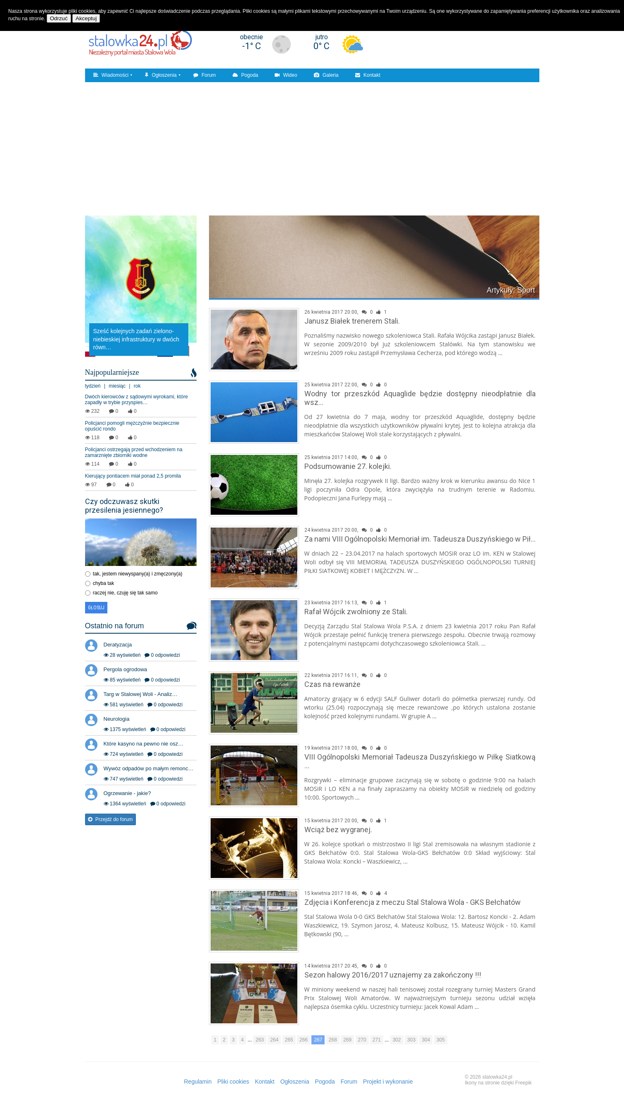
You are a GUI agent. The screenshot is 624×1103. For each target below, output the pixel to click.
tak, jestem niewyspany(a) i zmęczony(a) (138, 574)
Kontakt (367, 75)
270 (362, 1040)
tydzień (93, 386)
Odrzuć (59, 18)
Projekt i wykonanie (388, 1081)
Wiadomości (111, 75)
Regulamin (198, 1081)
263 (260, 1040)
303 (411, 1040)
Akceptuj (86, 18)
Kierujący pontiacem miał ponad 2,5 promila (133, 476)
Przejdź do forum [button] (110, 819)
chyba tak (103, 583)
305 (441, 1040)
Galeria (326, 75)
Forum (204, 75)
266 (303, 1040)
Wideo (286, 75)
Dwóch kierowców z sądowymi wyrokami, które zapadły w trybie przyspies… (136, 399)
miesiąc (117, 386)
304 (426, 1040)
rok (137, 386)
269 (347, 1040)
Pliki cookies (233, 1081)
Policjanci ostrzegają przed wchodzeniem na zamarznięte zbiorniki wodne (134, 452)
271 (377, 1040)
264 (274, 1040)
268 (333, 1040)
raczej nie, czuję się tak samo (125, 593)
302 (397, 1040)
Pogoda (246, 75)
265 (289, 1040)
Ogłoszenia (160, 75)
